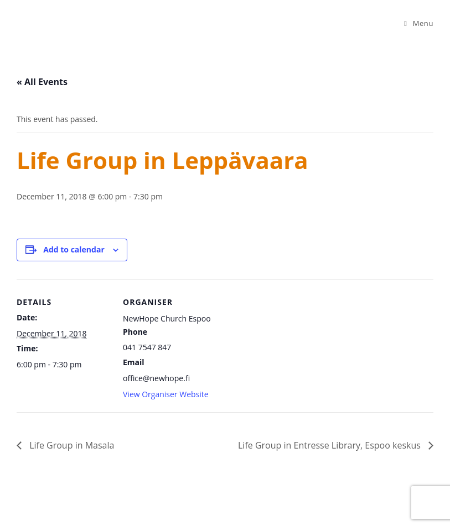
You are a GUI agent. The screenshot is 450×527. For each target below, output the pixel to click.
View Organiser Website (166, 394)
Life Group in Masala (70, 445)
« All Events (42, 82)
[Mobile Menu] (418, 23)
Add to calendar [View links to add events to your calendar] (73, 249)
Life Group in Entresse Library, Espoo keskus (330, 445)
